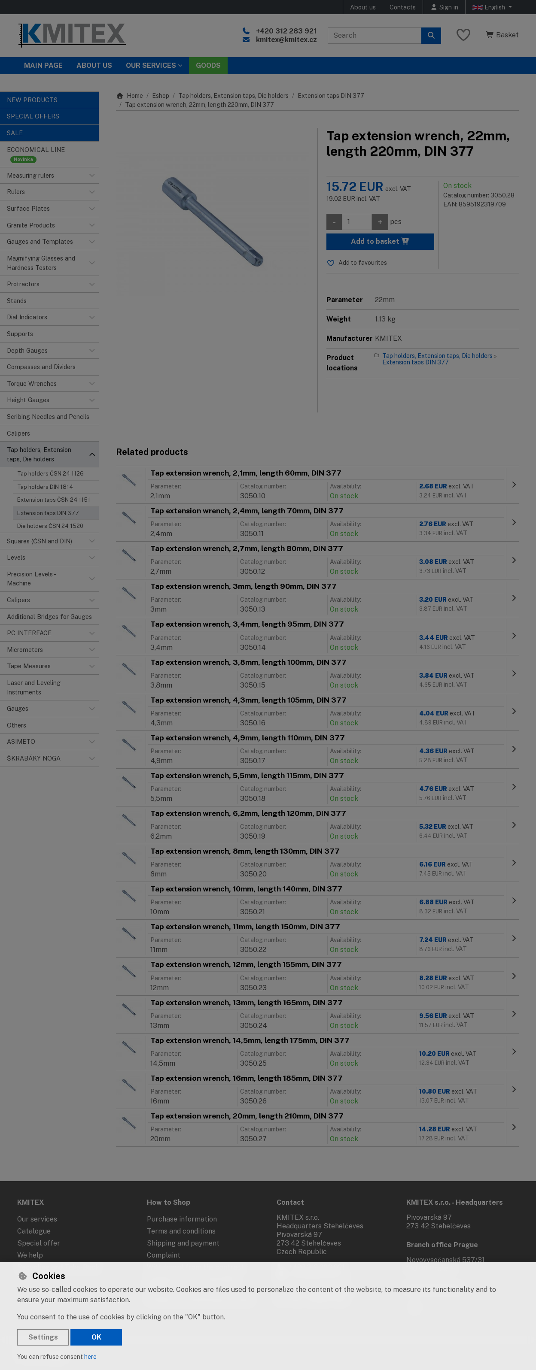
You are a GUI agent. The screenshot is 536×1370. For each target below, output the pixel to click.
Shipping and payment (183, 1243)
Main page (43, 65)
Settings (43, 1337)
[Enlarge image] (212, 224)
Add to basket (380, 241)
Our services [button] (151, 65)
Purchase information (182, 1219)
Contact (290, 1202)
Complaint (163, 1255)
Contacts (403, 7)
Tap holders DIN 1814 (45, 487)
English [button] (489, 7)
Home (129, 95)
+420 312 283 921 (286, 31)
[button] (92, 175)
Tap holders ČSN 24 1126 (50, 473)
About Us (94, 65)
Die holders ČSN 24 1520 (50, 526)
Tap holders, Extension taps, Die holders (233, 95)
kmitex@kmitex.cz (286, 40)
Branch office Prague (442, 1245)
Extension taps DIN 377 (48, 513)
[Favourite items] (463, 35)
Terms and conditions (181, 1231)
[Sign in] (444, 7)
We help (30, 1255)
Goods (208, 65)
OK (96, 1337)
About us (363, 7)
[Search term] (374, 35)
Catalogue (34, 1231)
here (90, 1356)
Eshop (160, 95)
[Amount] (357, 222)
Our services (37, 1219)
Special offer (38, 1243)
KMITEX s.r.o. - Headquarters (454, 1202)
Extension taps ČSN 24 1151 (53, 500)
